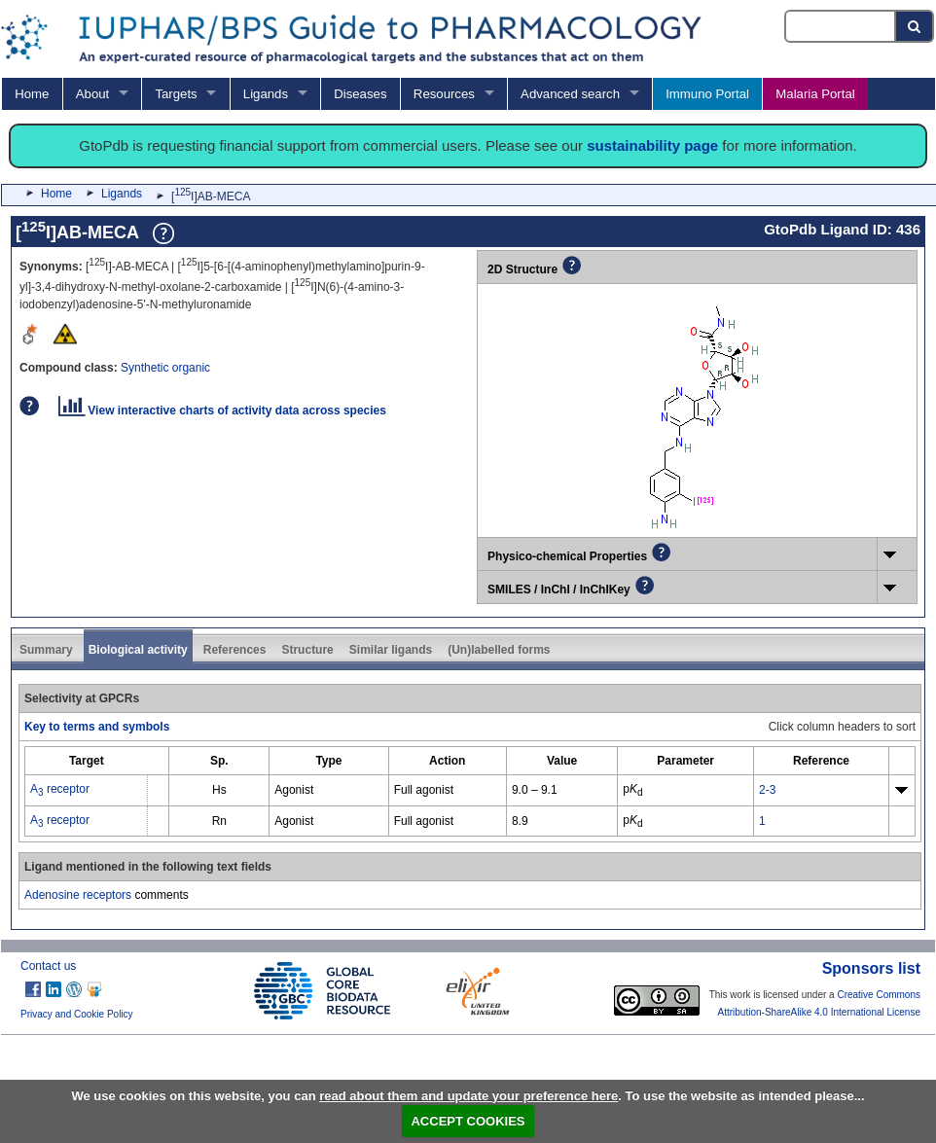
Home (32, 94)
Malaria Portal (814, 94)
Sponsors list (871, 968)
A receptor (60, 789)
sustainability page (652, 145)
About (92, 94)
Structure (307, 650)
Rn (219, 821)
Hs (219, 790)
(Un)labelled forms (499, 650)
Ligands (265, 94)
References (235, 650)
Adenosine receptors (77, 895)
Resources (444, 94)
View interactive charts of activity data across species (222, 410)
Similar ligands (390, 650)
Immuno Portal (707, 94)
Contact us (48, 966)
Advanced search (570, 94)
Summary (46, 650)
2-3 (767, 790)
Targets (176, 94)
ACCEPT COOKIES (467, 1121)
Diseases (360, 94)
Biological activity (138, 650)
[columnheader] (86, 761)
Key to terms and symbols (96, 726)
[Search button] (915, 26)
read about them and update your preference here (468, 1096)
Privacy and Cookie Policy (76, 1014)
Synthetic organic (165, 368)
